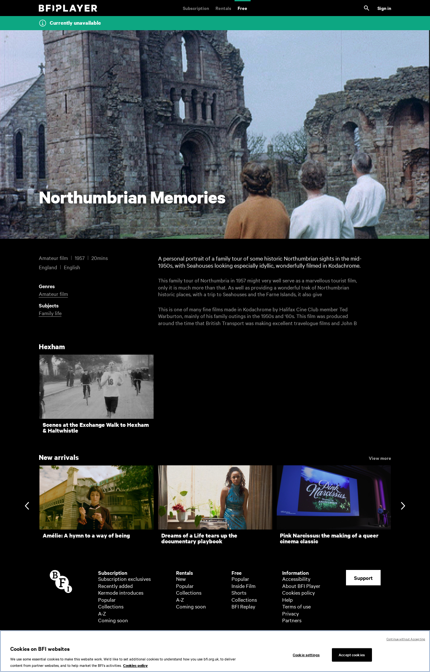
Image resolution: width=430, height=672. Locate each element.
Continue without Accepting (405, 643)
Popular (107, 599)
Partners (291, 620)
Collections (110, 606)
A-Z (102, 613)
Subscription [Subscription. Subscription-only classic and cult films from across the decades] (196, 7)
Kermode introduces (120, 592)
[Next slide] (403, 507)
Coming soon (113, 620)
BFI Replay (243, 606)
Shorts (239, 592)
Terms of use (296, 606)
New (181, 578)
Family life (50, 312)
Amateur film (53, 293)
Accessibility (296, 578)
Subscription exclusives (124, 578)
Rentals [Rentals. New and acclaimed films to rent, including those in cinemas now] (223, 7)
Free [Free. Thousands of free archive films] (242, 7)
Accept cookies (352, 658)
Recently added (115, 585)
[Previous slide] (27, 507)
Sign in (384, 7)
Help (287, 599)
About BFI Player (301, 585)
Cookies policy (298, 592)
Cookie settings (306, 658)
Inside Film (244, 585)
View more (380, 457)
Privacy (290, 613)
